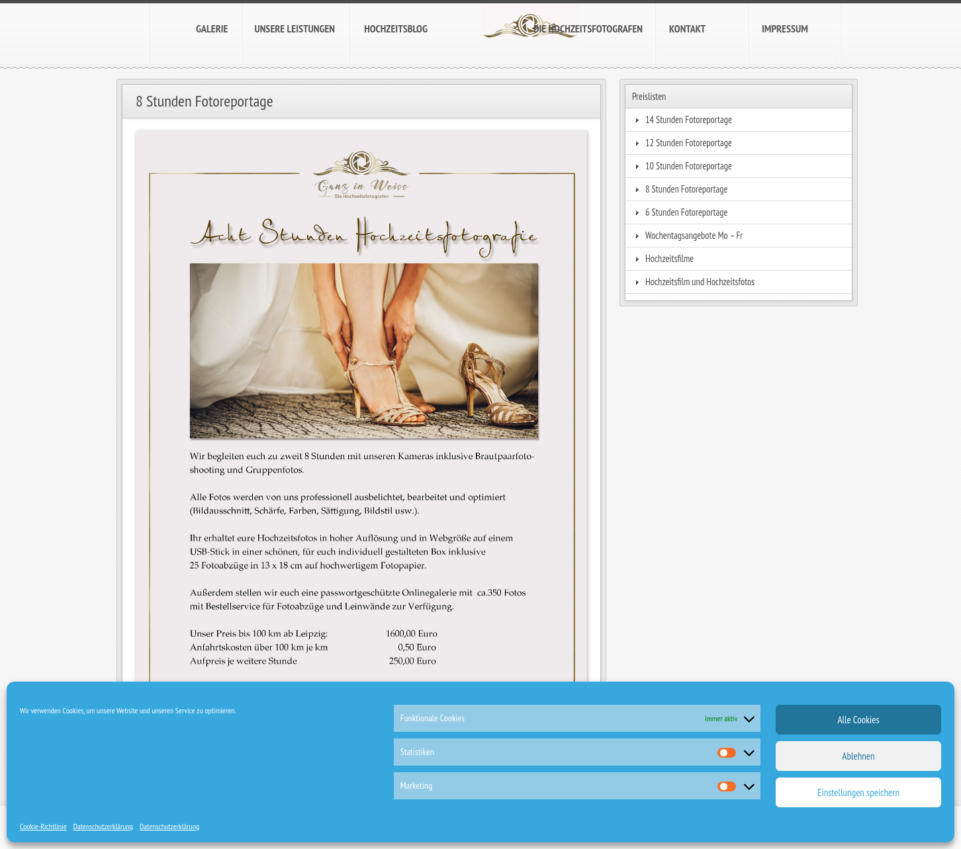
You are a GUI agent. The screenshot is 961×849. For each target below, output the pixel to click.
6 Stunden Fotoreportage (686, 212)
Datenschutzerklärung (103, 826)
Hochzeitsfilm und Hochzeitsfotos (700, 281)
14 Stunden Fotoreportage (688, 119)
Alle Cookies (858, 719)
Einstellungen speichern (858, 792)
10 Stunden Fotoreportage (688, 165)
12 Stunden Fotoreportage (688, 142)
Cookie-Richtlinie (43, 826)
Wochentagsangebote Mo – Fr (694, 235)
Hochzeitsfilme (669, 258)
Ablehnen (858, 756)
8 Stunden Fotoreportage (686, 189)
